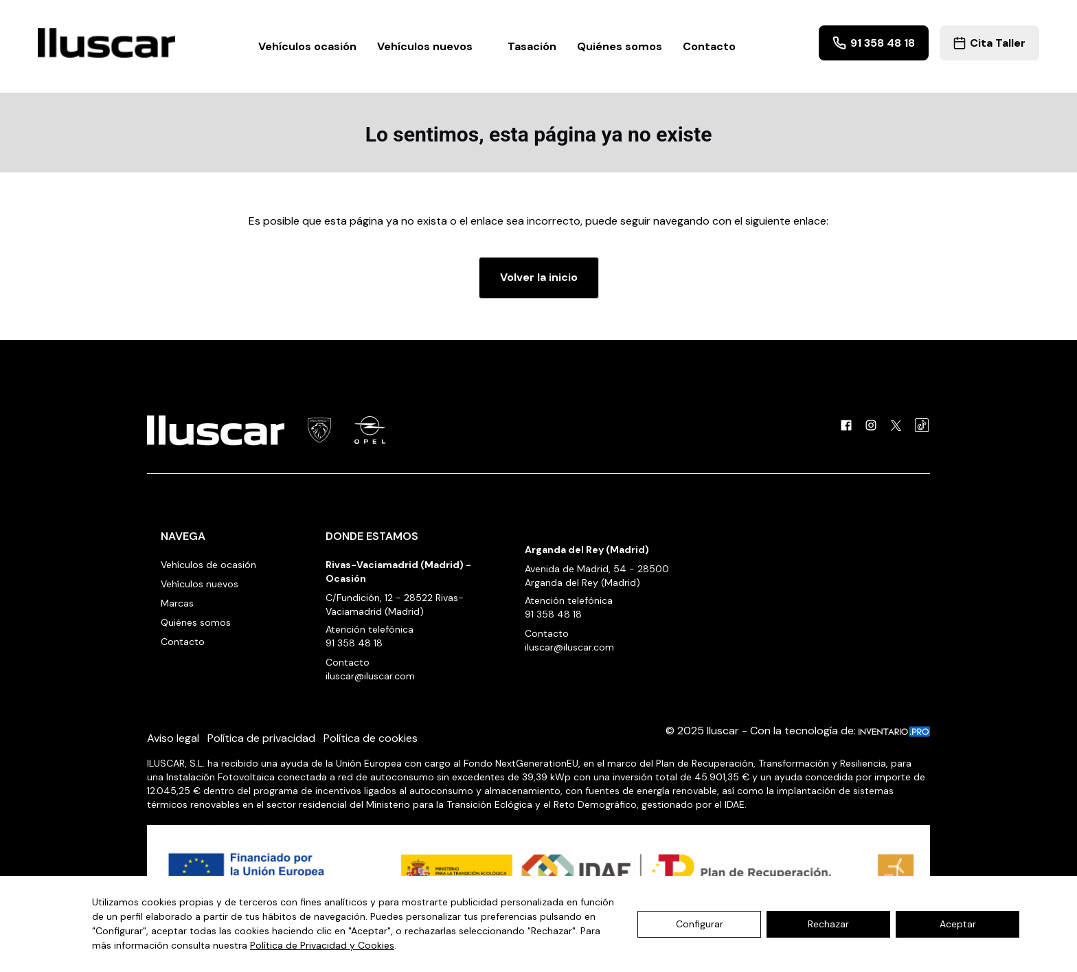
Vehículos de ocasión (208, 564)
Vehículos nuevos (432, 46)
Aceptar (958, 924)
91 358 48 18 (873, 43)
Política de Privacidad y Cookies (322, 945)
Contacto (709, 46)
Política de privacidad (261, 738)
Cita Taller (989, 43)
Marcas (177, 603)
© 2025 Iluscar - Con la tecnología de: (798, 730)
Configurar (699, 924)
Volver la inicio (539, 277)
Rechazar (828, 924)
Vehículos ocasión (307, 46)
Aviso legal (173, 738)
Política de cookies (371, 738)
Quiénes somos (619, 46)
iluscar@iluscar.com (370, 676)
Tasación (532, 46)
